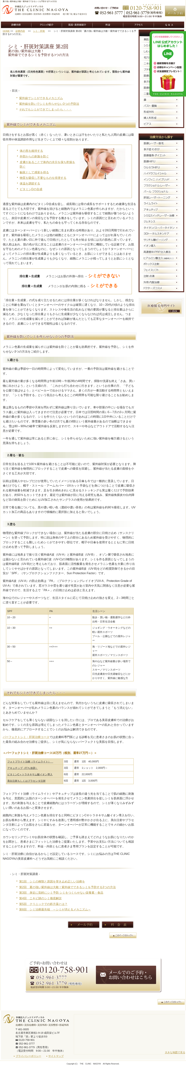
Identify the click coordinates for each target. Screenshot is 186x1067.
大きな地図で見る (175, 1052)
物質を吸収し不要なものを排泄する (43, 177)
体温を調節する (30, 183)
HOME (6, 31)
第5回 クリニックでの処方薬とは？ (43, 904)
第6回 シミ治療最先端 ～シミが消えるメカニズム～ (55, 909)
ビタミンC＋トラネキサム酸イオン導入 (30, 774)
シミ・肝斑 (39, 31)
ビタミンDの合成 (31, 189)
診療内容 (20, 31)
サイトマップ (56, 1056)
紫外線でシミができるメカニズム (41, 98)
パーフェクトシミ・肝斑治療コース (26, 737)
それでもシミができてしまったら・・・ (45, 109)
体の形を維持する (31, 150)
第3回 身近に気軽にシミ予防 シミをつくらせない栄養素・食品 (61, 892)
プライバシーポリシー (28, 1056)
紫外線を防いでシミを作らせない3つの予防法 (49, 103)
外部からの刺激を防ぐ (34, 156)
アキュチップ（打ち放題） (22, 768)
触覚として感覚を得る (34, 172)
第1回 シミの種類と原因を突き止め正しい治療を (52, 881)
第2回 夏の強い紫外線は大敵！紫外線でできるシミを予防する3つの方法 (67, 887)
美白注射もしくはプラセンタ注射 (26, 780)
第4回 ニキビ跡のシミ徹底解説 (40, 898)
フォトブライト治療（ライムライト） (30, 761)
